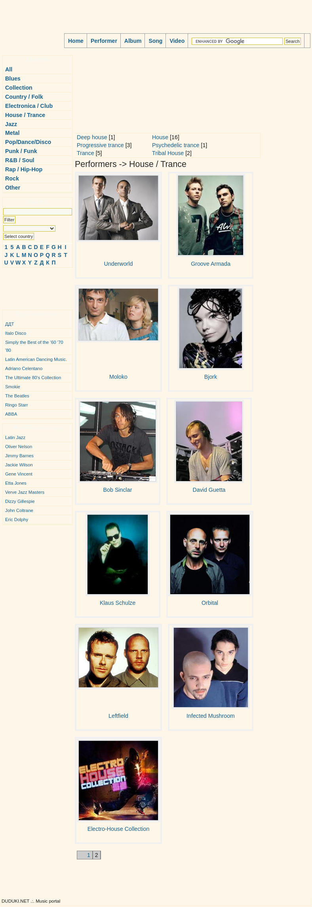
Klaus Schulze (117, 603)
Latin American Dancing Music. (36, 359)
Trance (85, 153)
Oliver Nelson (18, 446)
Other (12, 187)
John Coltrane (19, 510)
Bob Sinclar (117, 490)
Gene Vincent (18, 474)
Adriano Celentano (23, 368)
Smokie (12, 386)
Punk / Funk (21, 151)
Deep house (92, 137)
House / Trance (25, 115)
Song (155, 41)
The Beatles (17, 395)
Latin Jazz (15, 437)
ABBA (11, 414)
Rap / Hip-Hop (23, 169)
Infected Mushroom (210, 716)
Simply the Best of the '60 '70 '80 (34, 346)
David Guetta (208, 490)
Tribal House (168, 153)
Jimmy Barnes (19, 455)
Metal (12, 133)
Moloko (118, 377)
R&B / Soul (19, 160)
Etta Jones (16, 483)
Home (76, 41)
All (8, 69)
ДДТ (9, 324)
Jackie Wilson (19, 464)
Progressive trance (100, 145)
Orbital (210, 603)
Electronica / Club (29, 106)
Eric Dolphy (16, 519)
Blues (13, 78)
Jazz (11, 124)
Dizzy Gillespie (20, 501)
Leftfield (118, 716)
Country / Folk (24, 97)
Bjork (210, 377)
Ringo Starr (16, 405)
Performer (104, 41)
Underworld (118, 264)
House (160, 137)
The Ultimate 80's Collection (33, 377)
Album (133, 41)
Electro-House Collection (119, 829)
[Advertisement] (26, 285)
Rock (12, 178)
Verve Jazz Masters (24, 492)
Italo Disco (15, 333)
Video (177, 41)
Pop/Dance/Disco (28, 142)
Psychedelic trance (175, 145)
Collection (18, 87)
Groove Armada (210, 264)
